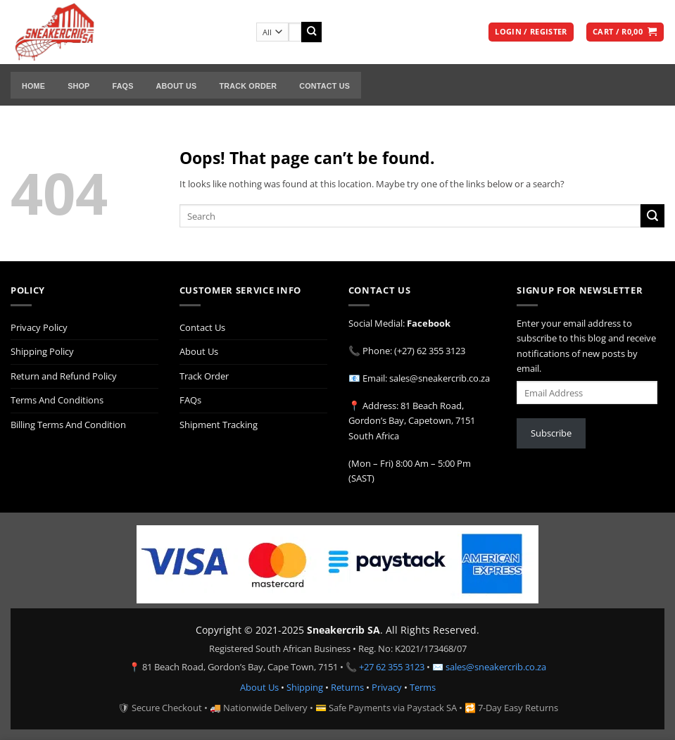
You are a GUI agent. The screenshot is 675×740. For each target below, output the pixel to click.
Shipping (304, 687)
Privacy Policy (39, 327)
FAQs (122, 86)
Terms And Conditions (57, 400)
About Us (176, 86)
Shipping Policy (42, 351)
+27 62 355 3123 (391, 666)
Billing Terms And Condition (68, 424)
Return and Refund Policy (64, 376)
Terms (423, 687)
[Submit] (311, 32)
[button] (530, 32)
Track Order (248, 86)
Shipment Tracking (218, 424)
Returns (347, 687)
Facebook (428, 323)
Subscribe (551, 433)
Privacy (387, 687)
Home (33, 86)
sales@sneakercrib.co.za (496, 666)
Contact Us (324, 86)
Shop (78, 86)
